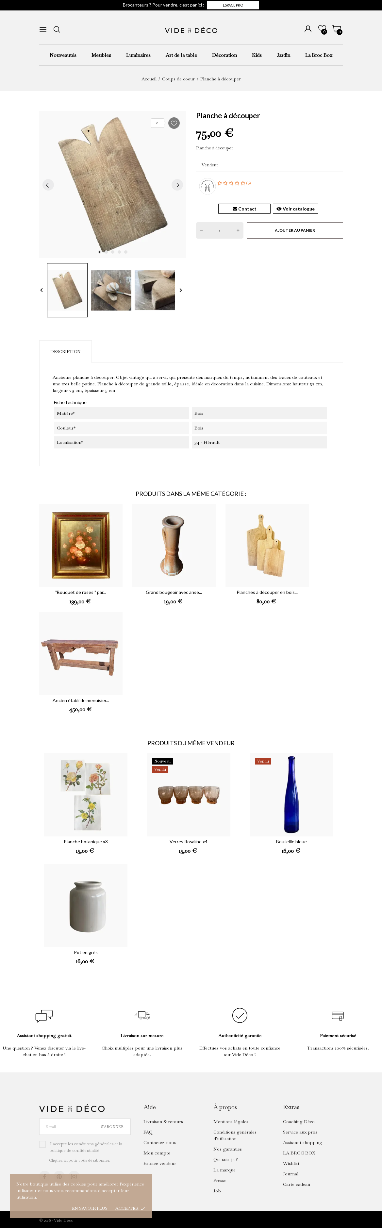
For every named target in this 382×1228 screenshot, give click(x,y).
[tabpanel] (112, 184)
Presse (219, 1180)
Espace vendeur (159, 1163)
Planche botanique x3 (86, 841)
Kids (257, 55)
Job (217, 1191)
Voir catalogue (295, 208)
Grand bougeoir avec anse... (174, 592)
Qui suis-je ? (225, 1159)
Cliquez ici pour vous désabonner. (79, 1160)
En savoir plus (90, 1208)
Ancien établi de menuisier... (81, 700)
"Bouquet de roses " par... (80, 592)
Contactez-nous (159, 1142)
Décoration (224, 55)
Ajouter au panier (295, 230)
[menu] (43, 29)
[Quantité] (219, 230)
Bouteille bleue (291, 841)
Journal (290, 1174)
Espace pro (233, 5)
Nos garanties (227, 1149)
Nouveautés (63, 55)
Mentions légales (230, 1121)
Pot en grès (86, 952)
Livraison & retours (163, 1121)
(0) (234, 183)
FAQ (148, 1132)
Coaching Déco (299, 1121)
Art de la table (181, 55)
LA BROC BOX (299, 1153)
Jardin (283, 55)
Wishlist (291, 1163)
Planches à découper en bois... (267, 592)
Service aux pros (300, 1132)
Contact (245, 208)
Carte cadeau (296, 1184)
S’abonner (112, 1126)
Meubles (101, 55)
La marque (224, 1170)
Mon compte (156, 1153)
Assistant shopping (302, 1142)
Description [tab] (65, 351)
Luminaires (138, 55)
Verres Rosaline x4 (189, 841)
